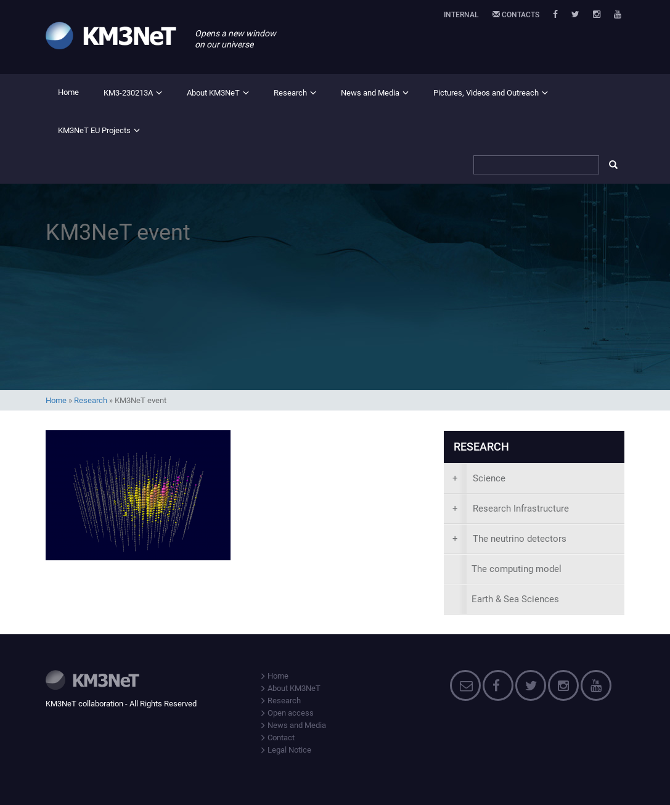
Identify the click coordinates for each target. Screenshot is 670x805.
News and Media (370, 92)
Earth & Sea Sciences (515, 599)
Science (478, 478)
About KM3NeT (213, 92)
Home (68, 92)
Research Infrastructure (510, 508)
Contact (277, 737)
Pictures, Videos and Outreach (486, 92)
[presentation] (534, 479)
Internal (461, 14)
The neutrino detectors (509, 538)
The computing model (517, 568)
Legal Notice (285, 749)
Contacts (515, 14)
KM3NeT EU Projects (94, 130)
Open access (286, 712)
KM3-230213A (128, 92)
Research (290, 92)
